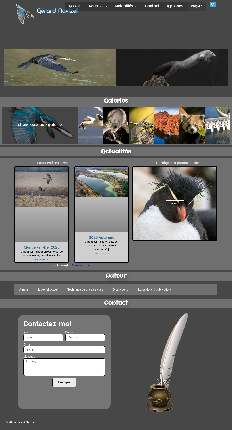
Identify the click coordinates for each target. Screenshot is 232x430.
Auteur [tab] (23, 289)
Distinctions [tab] (120, 289)
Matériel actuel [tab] (48, 289)
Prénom (70, 332)
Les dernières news (52, 163)
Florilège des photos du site (177, 163)
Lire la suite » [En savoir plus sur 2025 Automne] (101, 253)
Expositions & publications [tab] (155, 289)
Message (29, 356)
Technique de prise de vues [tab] (85, 289)
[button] (213, 4)
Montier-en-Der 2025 (42, 247)
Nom (26, 332)
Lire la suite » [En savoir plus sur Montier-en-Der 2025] (41, 259)
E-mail (27, 344)
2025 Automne (101, 237)
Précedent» (80, 265)
